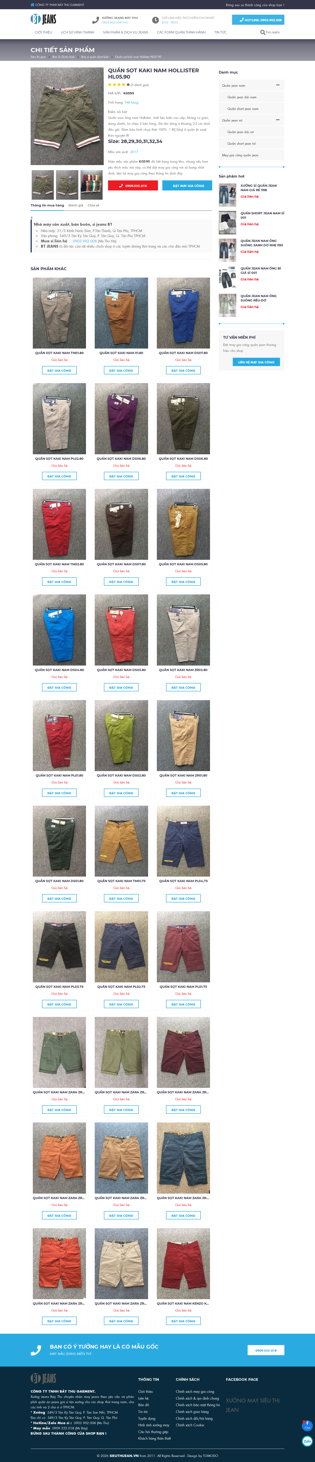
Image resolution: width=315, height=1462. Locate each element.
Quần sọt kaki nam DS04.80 (59, 671)
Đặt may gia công (187, 185)
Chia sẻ (93, 206)
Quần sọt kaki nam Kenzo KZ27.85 (187, 1305)
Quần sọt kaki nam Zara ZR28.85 (123, 1305)
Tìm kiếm (273, 32)
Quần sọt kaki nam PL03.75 (59, 988)
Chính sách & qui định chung (197, 1398)
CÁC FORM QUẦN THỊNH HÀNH (181, 32)
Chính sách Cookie (190, 1424)
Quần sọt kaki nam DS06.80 (121, 459)
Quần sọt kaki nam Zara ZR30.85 (186, 1199)
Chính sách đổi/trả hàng (194, 1418)
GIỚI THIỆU (43, 32)
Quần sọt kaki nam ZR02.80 (183, 671)
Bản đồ (143, 1404)
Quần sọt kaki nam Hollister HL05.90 (138, 56)
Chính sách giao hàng (192, 1411)
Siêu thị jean (38, 56)
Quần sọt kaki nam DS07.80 (183, 354)
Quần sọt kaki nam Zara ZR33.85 (185, 1093)
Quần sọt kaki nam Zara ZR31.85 (123, 1199)
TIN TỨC (220, 32)
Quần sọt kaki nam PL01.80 (59, 777)
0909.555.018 (133, 185)
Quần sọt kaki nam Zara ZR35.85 (61, 1093)
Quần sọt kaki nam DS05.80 (183, 565)
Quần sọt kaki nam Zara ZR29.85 (62, 1305)
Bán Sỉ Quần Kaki (63, 56)
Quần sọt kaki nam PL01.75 (183, 988)
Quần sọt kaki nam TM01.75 (121, 882)
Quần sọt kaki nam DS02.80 (121, 777)
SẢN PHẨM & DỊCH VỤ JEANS (125, 32)
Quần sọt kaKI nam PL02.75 (121, 988)
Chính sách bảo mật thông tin (198, 1404)
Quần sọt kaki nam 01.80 (121, 354)
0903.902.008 (85, 242)
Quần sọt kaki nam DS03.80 (121, 671)
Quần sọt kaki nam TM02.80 (59, 565)
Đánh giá (75, 206)
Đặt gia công (59, 371)
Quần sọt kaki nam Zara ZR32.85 (61, 1199)
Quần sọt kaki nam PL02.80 (59, 459)
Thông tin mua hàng (47, 206)
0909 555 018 (266, 1351)
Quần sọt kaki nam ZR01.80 (183, 777)
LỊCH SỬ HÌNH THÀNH (77, 32)
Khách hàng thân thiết (154, 1438)
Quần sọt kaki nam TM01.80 (59, 354)
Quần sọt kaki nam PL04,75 (183, 882)
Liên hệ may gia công (256, 363)
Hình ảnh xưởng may (153, 1424)
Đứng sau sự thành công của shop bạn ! (255, 4)
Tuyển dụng (146, 1418)
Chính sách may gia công (195, 1391)
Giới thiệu (145, 1391)
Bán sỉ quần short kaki (95, 56)
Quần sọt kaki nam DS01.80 (59, 882)
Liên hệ (143, 1398)
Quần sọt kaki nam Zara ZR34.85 (124, 1093)
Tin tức (143, 1411)
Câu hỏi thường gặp (153, 1431)
